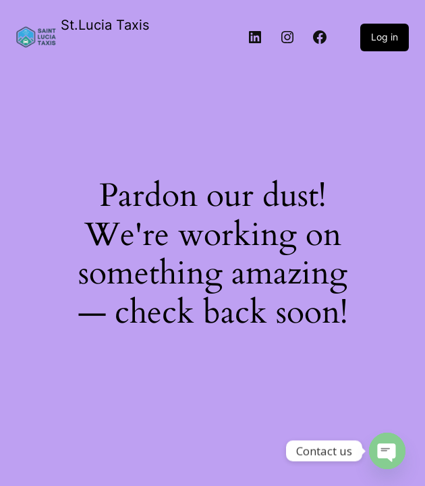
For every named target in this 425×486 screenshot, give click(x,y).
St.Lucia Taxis (105, 25)
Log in (384, 37)
